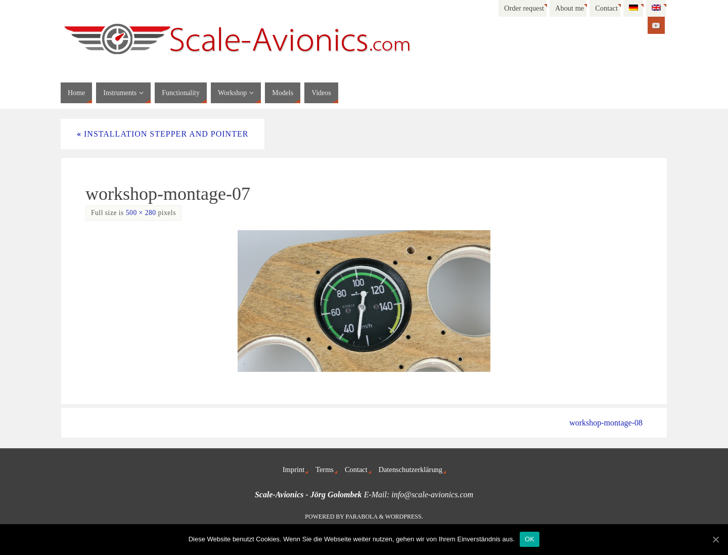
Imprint (293, 469)
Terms (324, 469)
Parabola (362, 516)
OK (529, 539)
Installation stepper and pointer (162, 134)
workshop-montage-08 (606, 422)
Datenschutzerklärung (410, 469)
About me (569, 8)
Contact (606, 8)
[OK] (715, 539)
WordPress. (404, 516)
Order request (524, 8)
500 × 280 (141, 213)
